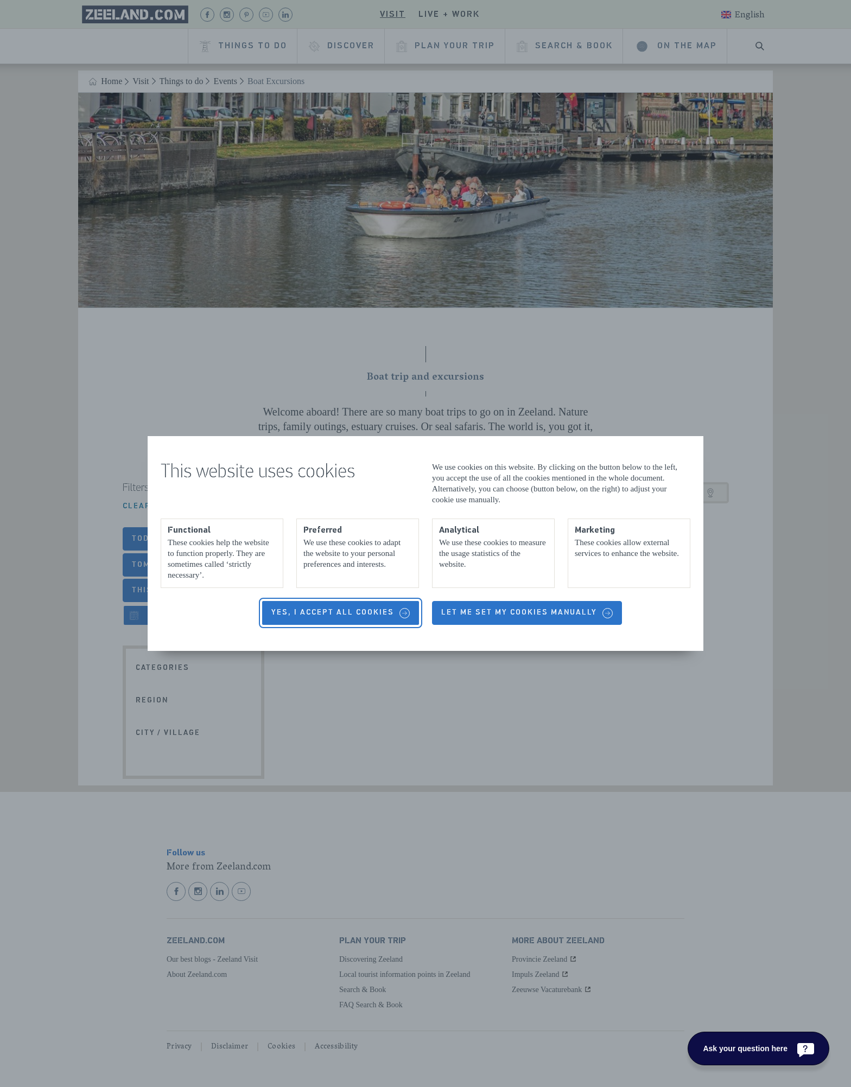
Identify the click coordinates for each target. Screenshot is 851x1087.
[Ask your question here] (758, 1048)
